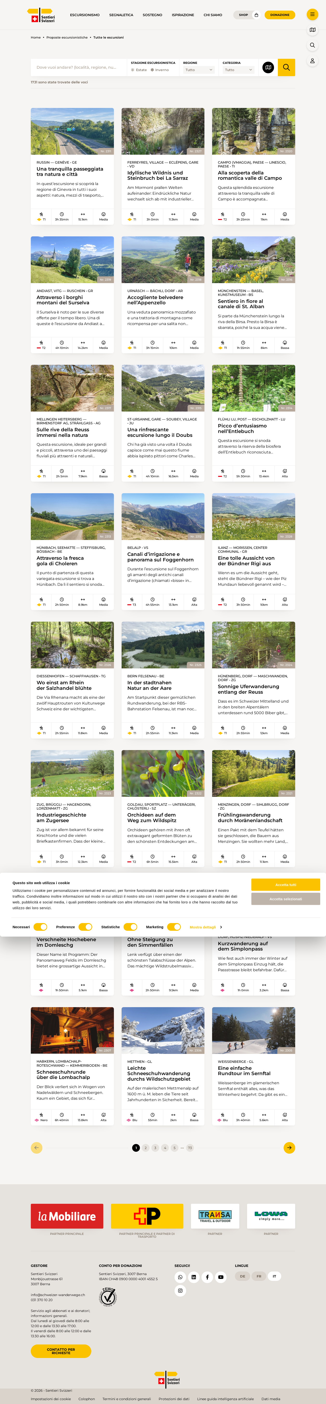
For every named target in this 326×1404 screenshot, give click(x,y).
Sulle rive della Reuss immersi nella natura (64, 435)
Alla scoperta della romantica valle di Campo (251, 176)
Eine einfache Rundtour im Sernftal (245, 1078)
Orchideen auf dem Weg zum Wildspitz (152, 823)
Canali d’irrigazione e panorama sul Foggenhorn (162, 560)
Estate (139, 70)
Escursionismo (85, 15)
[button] (312, 14)
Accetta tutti (285, 1352)
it (274, 1275)
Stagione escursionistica (153, 63)
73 (190, 1156)
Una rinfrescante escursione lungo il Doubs (161, 435)
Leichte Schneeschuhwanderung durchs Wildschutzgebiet (160, 1081)
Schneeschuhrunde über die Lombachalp (64, 1082)
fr (259, 1275)
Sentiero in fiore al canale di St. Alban (242, 305)
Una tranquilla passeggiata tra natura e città (72, 172)
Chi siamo (213, 15)
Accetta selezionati (285, 1366)
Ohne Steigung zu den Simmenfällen (151, 948)
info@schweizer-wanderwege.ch (58, 1293)
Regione (190, 63)
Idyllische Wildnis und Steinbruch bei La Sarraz (158, 176)
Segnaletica (121, 15)
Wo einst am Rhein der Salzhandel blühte (65, 690)
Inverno (160, 70)
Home (36, 37)
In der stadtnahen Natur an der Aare (150, 690)
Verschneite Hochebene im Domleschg (68, 948)
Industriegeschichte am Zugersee (63, 823)
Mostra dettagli (203, 1394)
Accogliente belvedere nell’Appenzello (156, 301)
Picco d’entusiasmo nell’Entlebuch (243, 431)
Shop (243, 15)
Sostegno (152, 15)
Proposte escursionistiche (67, 37)
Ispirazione (183, 15)
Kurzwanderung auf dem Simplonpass (244, 952)
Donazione (279, 15)
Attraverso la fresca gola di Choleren (62, 564)
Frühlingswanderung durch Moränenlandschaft (251, 823)
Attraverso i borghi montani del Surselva (64, 301)
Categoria (232, 63)
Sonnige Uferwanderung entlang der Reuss (250, 693)
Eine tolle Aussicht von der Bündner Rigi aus (247, 564)
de (242, 1275)
